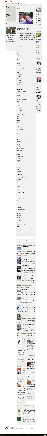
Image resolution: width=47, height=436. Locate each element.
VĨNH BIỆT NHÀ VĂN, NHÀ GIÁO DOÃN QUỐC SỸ (38, 59)
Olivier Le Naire (7, 23)
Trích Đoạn (21, 405)
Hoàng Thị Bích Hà (28, 339)
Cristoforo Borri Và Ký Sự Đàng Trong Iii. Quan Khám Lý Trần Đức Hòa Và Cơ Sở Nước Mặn (21, 358)
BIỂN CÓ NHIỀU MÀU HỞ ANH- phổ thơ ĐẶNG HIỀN (27, 275)
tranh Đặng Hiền (30, 285)
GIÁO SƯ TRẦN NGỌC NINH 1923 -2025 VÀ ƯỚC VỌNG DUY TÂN (20, 337)
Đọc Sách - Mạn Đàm (25, 405)
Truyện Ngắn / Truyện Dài (29, 335)
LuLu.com (14, 40)
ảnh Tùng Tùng (27, 285)
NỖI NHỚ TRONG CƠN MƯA (38, 29)
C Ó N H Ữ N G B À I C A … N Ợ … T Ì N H (21, 383)
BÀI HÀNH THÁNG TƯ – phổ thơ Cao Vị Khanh (38, 53)
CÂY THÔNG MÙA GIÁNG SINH (25, 265)
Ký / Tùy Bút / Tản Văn (19, 381)
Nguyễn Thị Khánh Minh (23, 285)
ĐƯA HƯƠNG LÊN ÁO (19, 366)
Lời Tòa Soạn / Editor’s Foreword (24, 289)
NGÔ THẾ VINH (23, 249)
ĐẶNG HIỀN (22, 298)
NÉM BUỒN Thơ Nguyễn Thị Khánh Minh (38, 50)
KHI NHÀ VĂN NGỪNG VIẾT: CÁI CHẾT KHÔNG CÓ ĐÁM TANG (30, 360)
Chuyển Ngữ (29, 405)
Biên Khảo (18, 335)
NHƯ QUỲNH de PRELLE (19, 8)
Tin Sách (18, 405)
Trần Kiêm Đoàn (33, 380)
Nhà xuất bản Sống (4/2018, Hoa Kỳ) (23, 29)
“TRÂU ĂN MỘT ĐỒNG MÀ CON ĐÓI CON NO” (31, 337)
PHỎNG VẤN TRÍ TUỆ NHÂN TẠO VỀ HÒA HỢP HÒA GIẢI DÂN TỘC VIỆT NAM (31, 379)
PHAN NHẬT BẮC (29, 353)
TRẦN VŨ (29, 398)
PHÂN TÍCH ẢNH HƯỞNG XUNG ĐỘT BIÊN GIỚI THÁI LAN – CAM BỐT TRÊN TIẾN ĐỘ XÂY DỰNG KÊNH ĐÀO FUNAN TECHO (28, 247)
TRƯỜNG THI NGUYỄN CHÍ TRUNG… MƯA (26, 305)
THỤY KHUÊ (19, 358)
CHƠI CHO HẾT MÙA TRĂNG (30, 352)
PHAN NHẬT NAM (31, 398)
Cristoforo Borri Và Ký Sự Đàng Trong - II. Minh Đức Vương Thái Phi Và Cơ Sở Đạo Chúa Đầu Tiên (21, 360)
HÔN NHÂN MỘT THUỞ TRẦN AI (31, 355)
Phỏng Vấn (28, 376)
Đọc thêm (34, 263)
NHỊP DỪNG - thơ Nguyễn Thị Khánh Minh (38, 48)
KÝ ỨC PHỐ (19, 377)
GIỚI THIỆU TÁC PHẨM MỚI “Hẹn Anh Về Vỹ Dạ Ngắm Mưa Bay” (24, 416)
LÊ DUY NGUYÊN (39, 30)
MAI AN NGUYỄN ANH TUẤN (24, 316)
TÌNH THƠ (22, 257)
